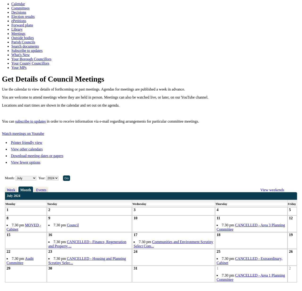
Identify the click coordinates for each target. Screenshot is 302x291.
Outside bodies (22, 38)
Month (25, 190)
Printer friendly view (26, 143)
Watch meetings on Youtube (23, 134)
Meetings (18, 34)
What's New (20, 55)
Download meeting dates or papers (37, 156)
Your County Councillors (30, 63)
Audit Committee (20, 261)
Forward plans (22, 25)
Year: (42, 178)
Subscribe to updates (26, 51)
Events (41, 190)
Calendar (18, 4)
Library (17, 29)
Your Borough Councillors (31, 59)
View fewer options (25, 162)
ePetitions (18, 21)
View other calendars (27, 149)
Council (73, 225)
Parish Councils (23, 42)
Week (11, 190)
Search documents (25, 46)
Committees (20, 8)
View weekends (272, 190)
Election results (23, 17)
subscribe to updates (30, 121)
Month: (10, 178)
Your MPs (19, 68)
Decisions (18, 12)
